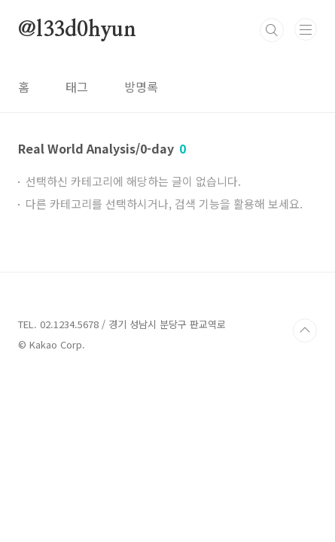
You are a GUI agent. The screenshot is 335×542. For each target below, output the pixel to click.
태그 (76, 87)
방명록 (141, 87)
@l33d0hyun (77, 30)
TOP (305, 330)
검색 (271, 30)
